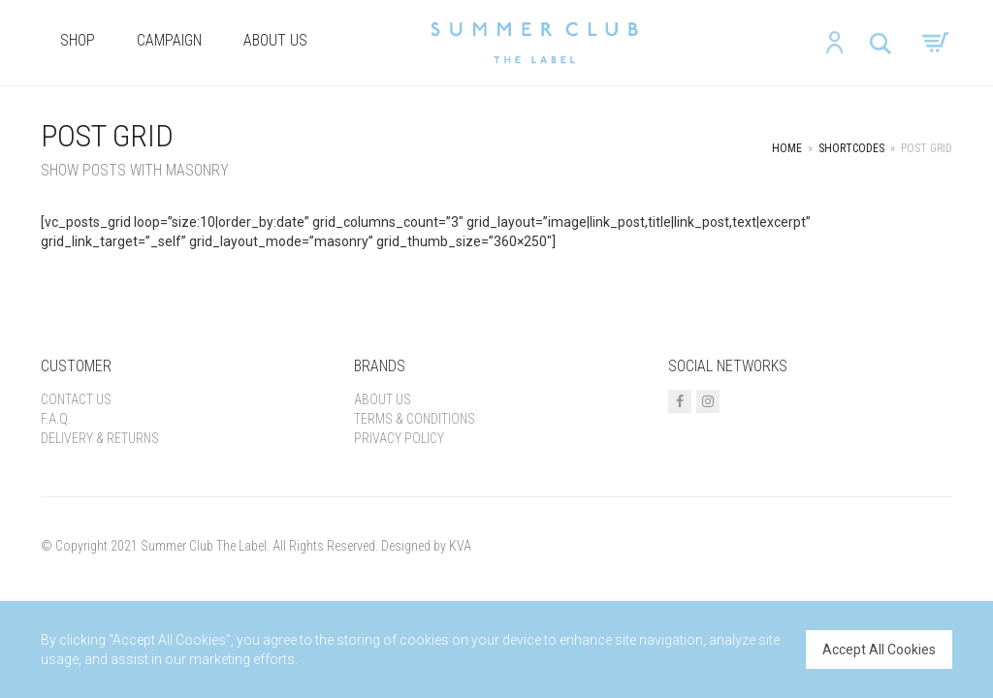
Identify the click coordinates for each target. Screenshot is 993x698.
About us (275, 40)
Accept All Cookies (879, 649)
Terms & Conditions (414, 419)
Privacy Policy (399, 438)
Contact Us (76, 399)
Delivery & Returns (100, 438)
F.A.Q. (56, 419)
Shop (77, 40)
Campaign (169, 40)
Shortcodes (851, 148)
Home (787, 148)
